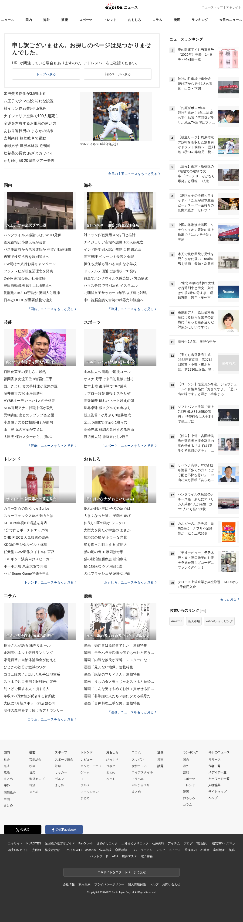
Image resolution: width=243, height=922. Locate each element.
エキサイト (233, 7)
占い (134, 850)
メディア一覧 (217, 772)
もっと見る (229, 599)
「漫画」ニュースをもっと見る (132, 712)
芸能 (64, 20)
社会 (7, 759)
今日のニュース (230, 20)
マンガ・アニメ (91, 766)
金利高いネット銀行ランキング (28, 653)
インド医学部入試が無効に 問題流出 (112, 249)
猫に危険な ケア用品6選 (103, 566)
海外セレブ (36, 779)
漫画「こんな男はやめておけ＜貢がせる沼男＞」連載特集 (120, 689)
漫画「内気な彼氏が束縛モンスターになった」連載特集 (120, 660)
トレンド (110, 20)
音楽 (32, 772)
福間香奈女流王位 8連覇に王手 (28, 379)
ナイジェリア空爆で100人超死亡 (31, 116)
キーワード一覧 (219, 779)
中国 (7, 799)
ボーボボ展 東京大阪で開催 (25, 566)
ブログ (188, 843)
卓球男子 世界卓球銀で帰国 (27, 146)
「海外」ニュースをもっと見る (132, 309)
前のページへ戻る (118, 74)
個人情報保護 (137, 884)
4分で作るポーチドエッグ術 (26, 530)
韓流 (32, 785)
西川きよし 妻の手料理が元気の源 (30, 386)
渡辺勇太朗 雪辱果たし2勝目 (106, 437)
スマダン (138, 759)
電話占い (202, 843)
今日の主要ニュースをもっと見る (134, 174)
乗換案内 (190, 850)
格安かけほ (52, 850)
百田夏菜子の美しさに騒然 (25, 372)
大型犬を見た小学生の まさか (107, 530)
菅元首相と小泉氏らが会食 (25, 242)
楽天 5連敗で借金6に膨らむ (106, 422)
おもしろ (134, 20)
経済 (7, 766)
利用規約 (84, 884)
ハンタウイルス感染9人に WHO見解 (32, 235)
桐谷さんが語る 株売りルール (27, 645)
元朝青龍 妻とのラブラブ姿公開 (29, 415)
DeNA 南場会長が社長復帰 (25, 278)
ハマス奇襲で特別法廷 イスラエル (111, 285)
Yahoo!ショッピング (219, 621)
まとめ (8, 779)
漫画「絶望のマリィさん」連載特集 (112, 674)
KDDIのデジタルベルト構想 (25, 544)
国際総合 (10, 792)
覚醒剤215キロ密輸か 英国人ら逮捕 (32, 293)
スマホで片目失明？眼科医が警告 (30, 681)
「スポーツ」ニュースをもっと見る (128, 445)
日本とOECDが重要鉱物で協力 (28, 300)
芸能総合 (35, 759)
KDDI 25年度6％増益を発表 (25, 523)
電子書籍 (147, 856)
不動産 (204, 850)
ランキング (200, 20)
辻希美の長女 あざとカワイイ (29, 153)
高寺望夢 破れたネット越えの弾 (109, 401)
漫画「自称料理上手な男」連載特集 (112, 703)
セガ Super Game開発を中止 (26, 573)
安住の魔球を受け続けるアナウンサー (34, 710)
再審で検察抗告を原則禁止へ (27, 257)
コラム (157, 20)
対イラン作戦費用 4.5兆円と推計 (109, 235)
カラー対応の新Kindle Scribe (26, 508)
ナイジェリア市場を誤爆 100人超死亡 (113, 242)
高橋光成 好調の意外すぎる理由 (109, 429)
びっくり (112, 759)
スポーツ (85, 20)
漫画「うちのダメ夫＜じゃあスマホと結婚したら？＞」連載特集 (120, 681)
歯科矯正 (219, 850)
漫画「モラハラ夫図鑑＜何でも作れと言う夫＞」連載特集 (120, 653)
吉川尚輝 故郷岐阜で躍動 (25, 138)
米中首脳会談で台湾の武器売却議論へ (114, 300)
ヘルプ (212, 798)
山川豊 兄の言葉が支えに (24, 429)
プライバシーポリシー (109, 884)
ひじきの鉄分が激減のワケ (25, 667)
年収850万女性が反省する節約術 (29, 696)
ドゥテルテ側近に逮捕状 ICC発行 (110, 271)
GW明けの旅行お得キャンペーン (30, 264)
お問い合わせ (171, 884)
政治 (7, 772)
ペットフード (99, 856)
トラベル (138, 779)
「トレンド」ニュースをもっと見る (48, 582)
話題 (160, 766)
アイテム (174, 843)
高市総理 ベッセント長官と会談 (109, 257)
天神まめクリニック (135, 843)
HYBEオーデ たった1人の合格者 (29, 401)
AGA (115, 856)
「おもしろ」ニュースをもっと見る (128, 582)
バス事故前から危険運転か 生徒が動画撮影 (38, 249)
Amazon (176, 621)
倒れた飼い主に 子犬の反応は (107, 508)
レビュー (87, 759)
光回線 (36, 850)
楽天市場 (194, 621)
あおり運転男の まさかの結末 (29, 131)
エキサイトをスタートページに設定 (121, 872)
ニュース (7, 20)
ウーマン (146, 850)
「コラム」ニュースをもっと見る (50, 719)
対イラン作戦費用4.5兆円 (25, 108)
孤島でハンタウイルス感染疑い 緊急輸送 (116, 278)
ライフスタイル (142, 772)
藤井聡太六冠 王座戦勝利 (24, 393)
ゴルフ (59, 779)
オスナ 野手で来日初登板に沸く (109, 379)
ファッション (90, 791)
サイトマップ (217, 791)
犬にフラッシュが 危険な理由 (107, 573)
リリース (215, 759)
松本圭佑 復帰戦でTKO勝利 (105, 386)
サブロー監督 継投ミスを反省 (107, 393)
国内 (28, 20)
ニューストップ (212, 7)
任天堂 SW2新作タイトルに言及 (29, 552)
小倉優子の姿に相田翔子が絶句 (28, 422)
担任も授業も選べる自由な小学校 (110, 264)
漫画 (177, 20)
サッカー (61, 772)
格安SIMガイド (18, 850)
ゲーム (85, 772)
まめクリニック (107, 843)
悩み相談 (105, 850)
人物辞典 (214, 785)
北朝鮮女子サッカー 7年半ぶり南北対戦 (115, 293)
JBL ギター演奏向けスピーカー (28, 559)
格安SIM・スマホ (223, 843)
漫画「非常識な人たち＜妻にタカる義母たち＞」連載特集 (120, 696)
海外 (46, 20)
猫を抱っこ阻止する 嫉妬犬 (105, 544)
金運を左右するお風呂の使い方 (30, 123)
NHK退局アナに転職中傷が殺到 (28, 408)
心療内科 (158, 843)
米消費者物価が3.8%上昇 (25, 94)
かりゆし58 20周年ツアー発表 (29, 161)
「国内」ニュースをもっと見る (51, 309)
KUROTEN (33, 843)
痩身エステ (129, 856)
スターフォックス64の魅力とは (29, 516)
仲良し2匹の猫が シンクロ (104, 523)
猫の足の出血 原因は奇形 (104, 552)
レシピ (160, 850)
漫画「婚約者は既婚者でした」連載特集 (115, 645)
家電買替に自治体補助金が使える (30, 660)
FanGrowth (85, 843)
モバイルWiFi (72, 850)
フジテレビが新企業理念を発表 (28, 271)
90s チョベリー (142, 785)
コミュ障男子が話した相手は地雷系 (32, 674)
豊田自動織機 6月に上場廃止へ (28, 285)
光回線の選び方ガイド (60, 843)
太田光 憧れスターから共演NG (28, 437)
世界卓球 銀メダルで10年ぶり (107, 408)
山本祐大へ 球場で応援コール (107, 372)
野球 (58, 766)
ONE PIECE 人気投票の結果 (26, 537)
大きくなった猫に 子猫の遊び (107, 516)
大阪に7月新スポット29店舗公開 (29, 703)
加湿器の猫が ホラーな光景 (105, 537)
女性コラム (139, 766)
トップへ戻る (46, 74)
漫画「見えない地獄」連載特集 (108, 667)
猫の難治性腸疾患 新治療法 (105, 559)
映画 (32, 766)
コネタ (110, 766)
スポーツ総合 (64, 759)
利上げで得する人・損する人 (27, 689)
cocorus (90, 850)
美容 (232, 850)
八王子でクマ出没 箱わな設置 (29, 101)
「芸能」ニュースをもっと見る (51, 445)
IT (82, 779)
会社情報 (69, 884)
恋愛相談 (121, 850)
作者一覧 (214, 766)
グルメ (85, 785)
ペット (110, 779)
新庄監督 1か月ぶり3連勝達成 (107, 415)
